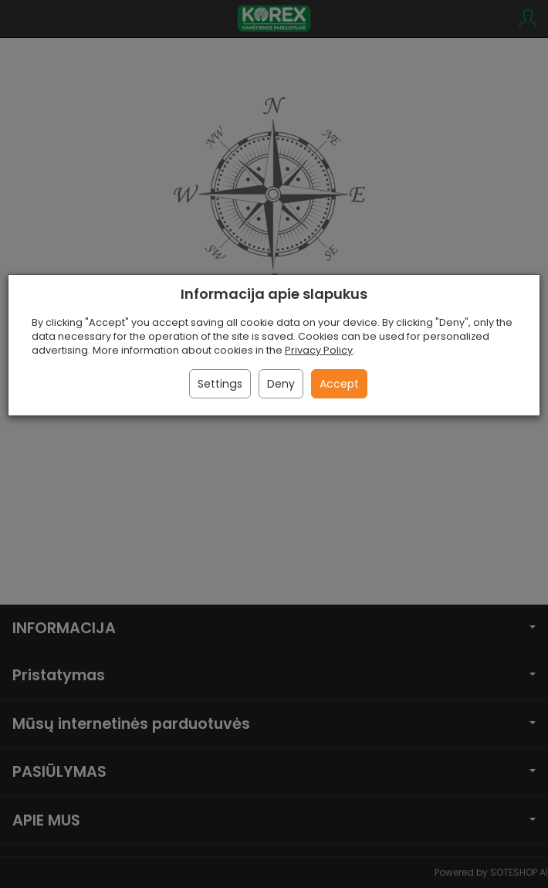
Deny (281, 383)
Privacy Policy (319, 350)
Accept (339, 383)
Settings (220, 383)
